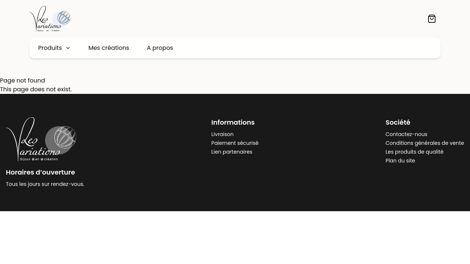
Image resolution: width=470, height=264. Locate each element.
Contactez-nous (406, 134)
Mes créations (108, 48)
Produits (54, 48)
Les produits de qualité (415, 151)
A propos (160, 48)
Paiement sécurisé (235, 143)
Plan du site (400, 160)
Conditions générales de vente (425, 143)
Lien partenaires (232, 151)
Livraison (223, 134)
